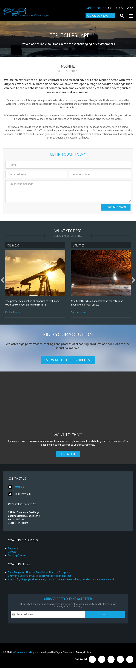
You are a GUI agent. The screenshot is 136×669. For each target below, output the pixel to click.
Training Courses (17, 556)
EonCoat (12, 552)
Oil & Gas (13, 245)
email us (19, 487)
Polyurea (13, 549)
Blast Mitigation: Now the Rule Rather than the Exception (39, 573)
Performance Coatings (23, 653)
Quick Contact (98, 16)
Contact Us (68, 454)
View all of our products (68, 360)
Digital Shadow (63, 653)
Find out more (12, 312)
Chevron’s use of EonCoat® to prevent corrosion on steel (39, 576)
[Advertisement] (68, 406)
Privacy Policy (83, 653)
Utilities (78, 245)
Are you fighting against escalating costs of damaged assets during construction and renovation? (61, 580)
